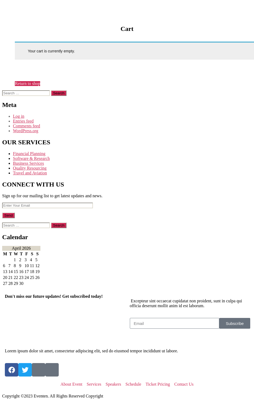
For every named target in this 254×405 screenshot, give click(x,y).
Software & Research (31, 158)
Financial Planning (29, 153)
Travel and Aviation (30, 173)
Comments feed (26, 126)
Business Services (28, 163)
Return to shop (27, 83)
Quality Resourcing (30, 168)
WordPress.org (25, 130)
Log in (18, 116)
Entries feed (23, 121)
